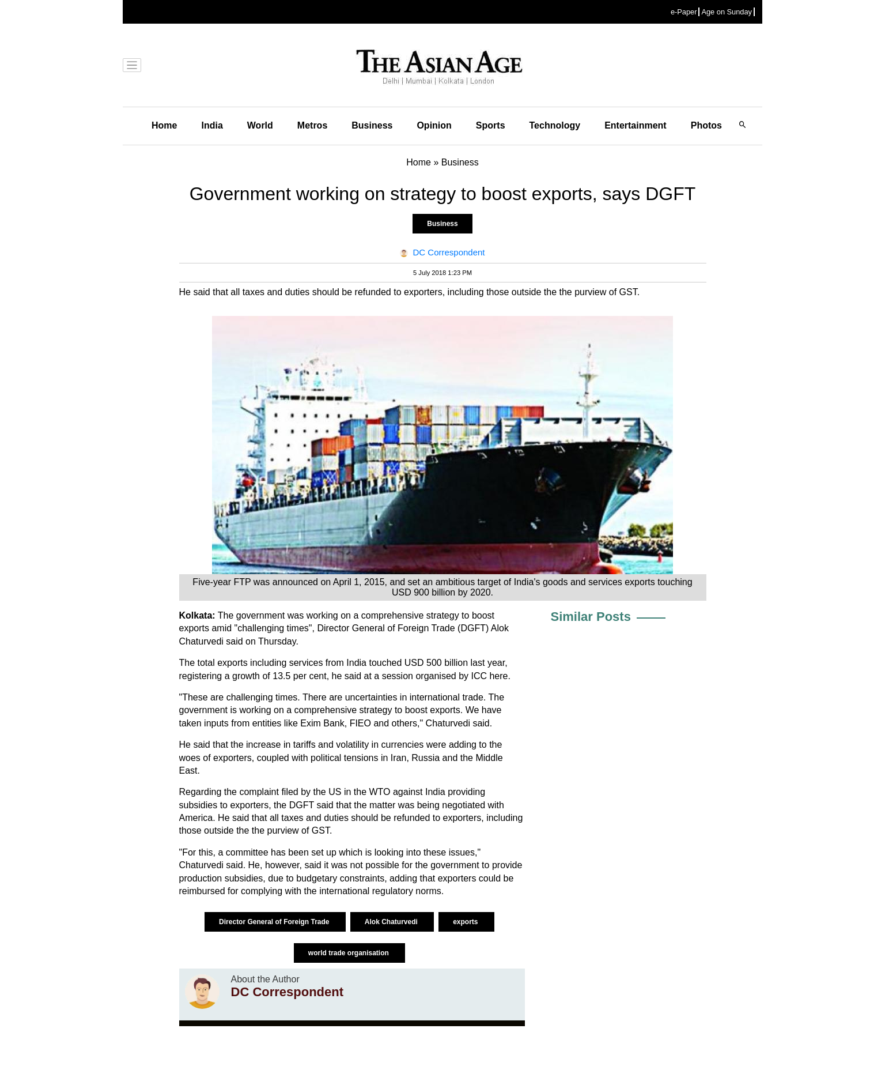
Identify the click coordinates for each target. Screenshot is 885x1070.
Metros (312, 125)
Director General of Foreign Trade (275, 922)
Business (371, 125)
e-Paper (684, 11)
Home (164, 125)
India (211, 125)
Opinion (434, 125)
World (260, 125)
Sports (490, 125)
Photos (706, 125)
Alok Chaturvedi (392, 922)
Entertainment (635, 125)
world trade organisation (349, 953)
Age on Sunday (726, 11)
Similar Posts (591, 616)
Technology (555, 125)
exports (466, 922)
